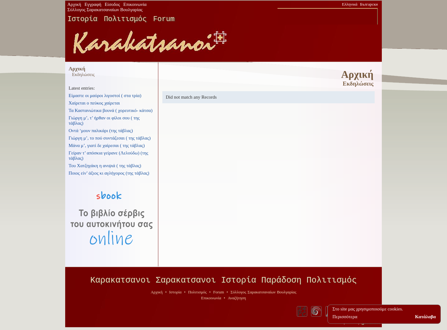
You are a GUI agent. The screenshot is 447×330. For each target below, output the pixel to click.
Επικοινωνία (135, 4)
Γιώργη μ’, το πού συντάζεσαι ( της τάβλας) (110, 138)
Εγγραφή (92, 4)
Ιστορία (82, 19)
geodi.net (371, 324)
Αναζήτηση (237, 300)
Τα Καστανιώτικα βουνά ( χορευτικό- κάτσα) (110, 110)
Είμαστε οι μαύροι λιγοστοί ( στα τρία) (105, 95)
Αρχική (74, 4)
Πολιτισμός (125, 19)
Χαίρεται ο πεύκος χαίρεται (94, 102)
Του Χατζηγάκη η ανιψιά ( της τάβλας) (105, 165)
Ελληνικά (350, 4)
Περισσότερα (344, 316)
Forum (163, 19)
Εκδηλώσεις (83, 74)
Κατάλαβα (425, 316)
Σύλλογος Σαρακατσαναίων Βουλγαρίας (104, 9)
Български (369, 4)
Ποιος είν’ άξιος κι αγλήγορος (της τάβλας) (109, 173)
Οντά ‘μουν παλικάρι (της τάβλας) (101, 130)
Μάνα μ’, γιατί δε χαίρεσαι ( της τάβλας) (107, 145)
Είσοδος (112, 4)
